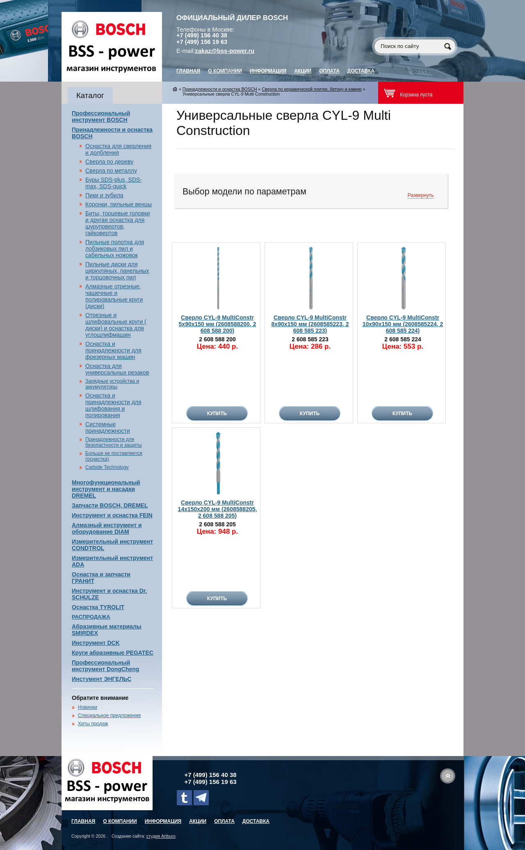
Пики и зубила (104, 195)
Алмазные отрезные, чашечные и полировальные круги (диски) (114, 296)
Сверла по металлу (111, 170)
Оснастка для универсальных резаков (117, 369)
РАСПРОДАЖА (91, 617)
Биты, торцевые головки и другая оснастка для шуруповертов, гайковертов (117, 223)
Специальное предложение (109, 715)
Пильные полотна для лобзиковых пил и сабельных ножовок (114, 248)
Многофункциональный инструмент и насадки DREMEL (106, 489)
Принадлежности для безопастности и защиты (113, 442)
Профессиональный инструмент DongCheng (105, 665)
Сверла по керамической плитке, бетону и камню (312, 89)
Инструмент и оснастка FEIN (112, 515)
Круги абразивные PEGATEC (112, 652)
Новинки (87, 707)
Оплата (329, 71)
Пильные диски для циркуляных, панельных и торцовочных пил (117, 271)
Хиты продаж (93, 724)
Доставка (360, 71)
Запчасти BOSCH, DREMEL (110, 505)
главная (188, 71)
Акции (302, 71)
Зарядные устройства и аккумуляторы (112, 384)
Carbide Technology (107, 467)
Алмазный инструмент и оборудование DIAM (107, 528)
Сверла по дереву (109, 161)
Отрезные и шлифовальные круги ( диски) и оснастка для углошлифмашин (115, 325)
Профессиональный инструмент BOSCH (101, 116)
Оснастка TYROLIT (98, 607)
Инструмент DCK (96, 643)
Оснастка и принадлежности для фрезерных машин (113, 350)
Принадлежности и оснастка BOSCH (220, 89)
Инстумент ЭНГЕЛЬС (101, 679)
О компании (225, 71)
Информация (268, 71)
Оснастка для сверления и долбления (118, 149)
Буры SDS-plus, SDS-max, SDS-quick (113, 183)
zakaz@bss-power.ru (225, 51)
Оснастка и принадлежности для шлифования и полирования (113, 405)
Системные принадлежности (107, 427)
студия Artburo (161, 836)
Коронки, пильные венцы (118, 204)
